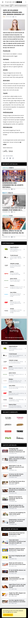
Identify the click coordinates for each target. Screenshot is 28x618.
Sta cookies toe (8, 615)
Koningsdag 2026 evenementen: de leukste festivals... (12, 185)
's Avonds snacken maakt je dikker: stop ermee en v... (13, 209)
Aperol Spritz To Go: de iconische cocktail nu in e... (13, 233)
